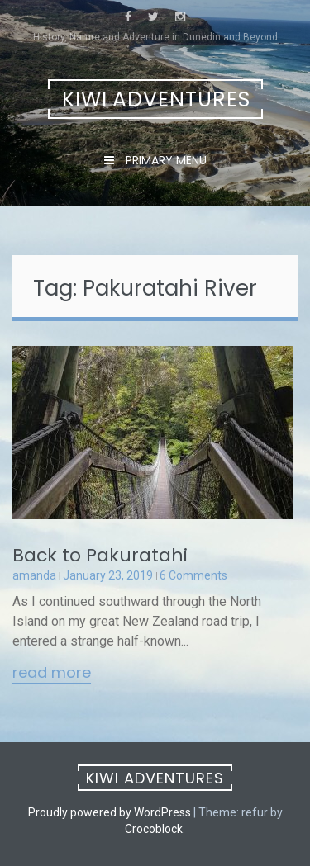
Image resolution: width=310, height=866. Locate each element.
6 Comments (193, 575)
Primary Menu (164, 160)
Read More (51, 674)
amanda (34, 575)
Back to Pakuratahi (100, 555)
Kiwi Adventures (156, 99)
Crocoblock (154, 828)
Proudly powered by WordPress (109, 812)
